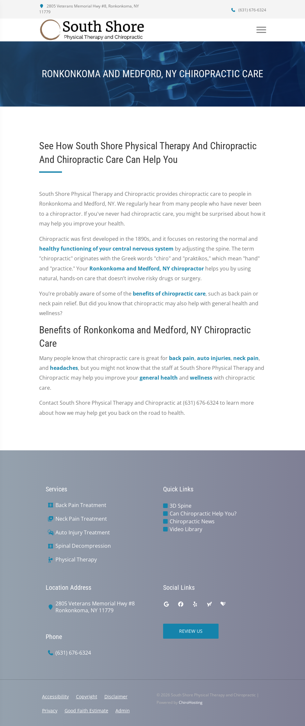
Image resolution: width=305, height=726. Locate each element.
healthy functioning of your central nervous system (106, 248)
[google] (166, 604)
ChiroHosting (191, 702)
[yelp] (195, 604)
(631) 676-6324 (248, 10)
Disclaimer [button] (116, 696)
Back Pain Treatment (80, 505)
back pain (181, 358)
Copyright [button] (86, 696)
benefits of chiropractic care (169, 293)
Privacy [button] (49, 710)
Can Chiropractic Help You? (203, 513)
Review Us (191, 631)
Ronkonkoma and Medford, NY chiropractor (146, 268)
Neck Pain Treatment (81, 518)
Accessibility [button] (55, 696)
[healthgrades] (223, 604)
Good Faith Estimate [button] (86, 710)
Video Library (186, 529)
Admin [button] (122, 710)
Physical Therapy (76, 559)
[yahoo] (209, 604)
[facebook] (180, 604)
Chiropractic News (192, 521)
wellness (201, 377)
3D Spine (180, 505)
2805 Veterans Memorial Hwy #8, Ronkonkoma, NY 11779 (89, 9)
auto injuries (214, 358)
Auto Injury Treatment (82, 532)
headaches (64, 367)
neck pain (246, 358)
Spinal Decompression (83, 546)
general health (159, 377)
